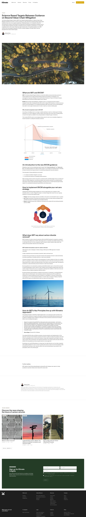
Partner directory (53, 502)
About (65, 495)
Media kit (65, 498)
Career (65, 496)
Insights (51, 496)
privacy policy (51, 473)
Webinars (52, 499)
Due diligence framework (40, 496)
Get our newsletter (53, 504)
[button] (14, 2)
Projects (37, 499)
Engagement (25, 498)
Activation (24, 496)
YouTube (51, 513)
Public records (52, 500)
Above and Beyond (51, 167)
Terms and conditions (40, 512)
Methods (38, 498)
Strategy (24, 495)
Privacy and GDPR (39, 513)
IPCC (31, 112)
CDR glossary (52, 503)
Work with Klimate (26, 512)
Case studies (52, 495)
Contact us (66, 499)
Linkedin (51, 512)
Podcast (51, 498)
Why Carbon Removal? (40, 495)
